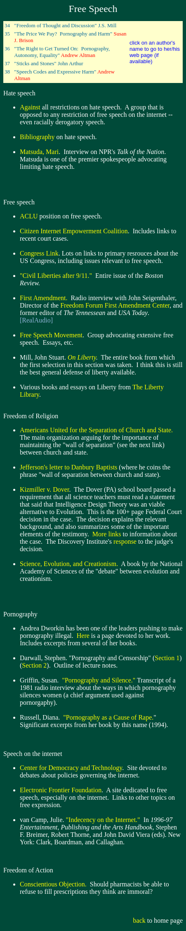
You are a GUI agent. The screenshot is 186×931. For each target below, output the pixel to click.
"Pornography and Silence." (98, 680)
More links (106, 534)
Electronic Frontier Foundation (60, 790)
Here (83, 635)
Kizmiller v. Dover (44, 489)
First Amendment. (44, 297)
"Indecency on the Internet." (103, 819)
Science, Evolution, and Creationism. (69, 563)
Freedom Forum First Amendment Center (115, 305)
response (125, 541)
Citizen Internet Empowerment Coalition (74, 231)
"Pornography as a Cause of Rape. (107, 717)
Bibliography (37, 136)
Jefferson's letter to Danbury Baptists (68, 467)
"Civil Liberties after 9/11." (56, 275)
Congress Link (39, 253)
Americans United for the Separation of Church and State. (96, 430)
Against (30, 107)
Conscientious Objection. (53, 884)
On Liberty (82, 357)
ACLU (29, 216)
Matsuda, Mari (39, 151)
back (139, 920)
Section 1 (167, 657)
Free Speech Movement (51, 335)
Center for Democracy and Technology (71, 767)
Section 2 (34, 665)
